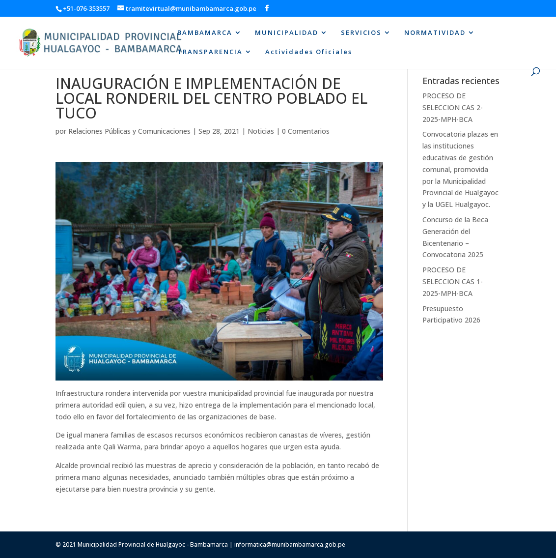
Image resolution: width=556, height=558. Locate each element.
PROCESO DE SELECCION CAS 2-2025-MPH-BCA (452, 107)
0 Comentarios (306, 131)
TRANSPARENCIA (210, 52)
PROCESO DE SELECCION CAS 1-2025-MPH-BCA (452, 281)
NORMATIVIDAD (435, 33)
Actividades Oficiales (308, 52)
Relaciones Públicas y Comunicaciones (129, 131)
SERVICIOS (361, 33)
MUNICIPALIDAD (286, 33)
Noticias (261, 131)
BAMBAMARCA (204, 33)
